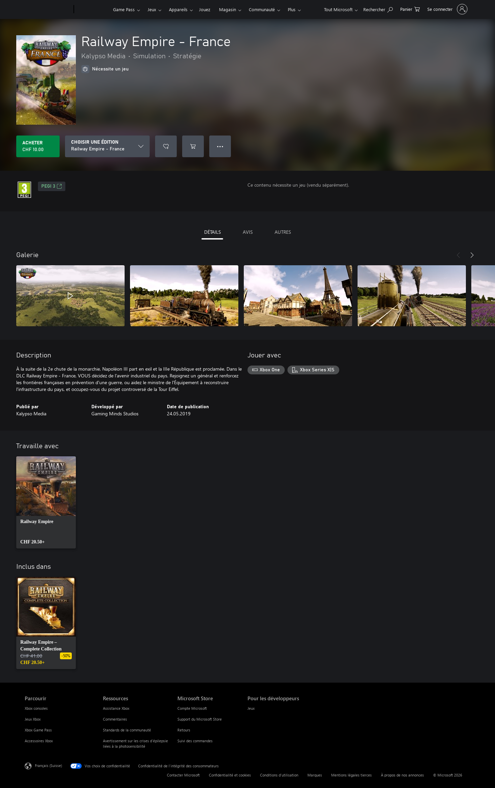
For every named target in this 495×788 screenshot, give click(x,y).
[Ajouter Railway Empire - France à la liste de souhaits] (166, 146)
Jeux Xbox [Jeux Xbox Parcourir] (33, 719)
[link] (46, 502)
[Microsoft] (48, 9)
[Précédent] (458, 255)
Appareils (178, 9)
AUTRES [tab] (283, 232)
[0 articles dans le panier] (410, 9)
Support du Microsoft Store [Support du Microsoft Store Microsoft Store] (199, 719)
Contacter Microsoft (183, 775)
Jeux (152, 9)
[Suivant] (472, 255)
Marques (314, 775)
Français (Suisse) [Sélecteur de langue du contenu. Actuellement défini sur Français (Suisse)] (48, 765)
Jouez (204, 9)
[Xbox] (92, 9)
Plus (292, 9)
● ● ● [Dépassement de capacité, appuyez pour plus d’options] (220, 146)
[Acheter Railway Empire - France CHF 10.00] (38, 146)
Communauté (262, 9)
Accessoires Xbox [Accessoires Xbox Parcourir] (39, 741)
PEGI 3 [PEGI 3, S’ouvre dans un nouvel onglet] (51, 186)
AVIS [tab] (248, 232)
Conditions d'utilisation (279, 775)
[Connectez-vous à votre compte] (446, 9)
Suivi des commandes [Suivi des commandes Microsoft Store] (195, 741)
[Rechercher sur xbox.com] (378, 8)
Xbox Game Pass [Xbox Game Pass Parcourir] (38, 730)
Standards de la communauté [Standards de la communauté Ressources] (127, 730)
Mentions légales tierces (351, 775)
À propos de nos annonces (402, 775)
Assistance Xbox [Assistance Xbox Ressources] (116, 708)
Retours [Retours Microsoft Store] (183, 730)
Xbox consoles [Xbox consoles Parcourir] (36, 708)
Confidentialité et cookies (230, 775)
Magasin (227, 9)
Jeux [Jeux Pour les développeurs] (251, 708)
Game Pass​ (124, 9)
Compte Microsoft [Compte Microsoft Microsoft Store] (192, 708)
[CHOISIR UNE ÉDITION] (107, 146)
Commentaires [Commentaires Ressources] (115, 719)
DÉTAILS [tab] (212, 232)
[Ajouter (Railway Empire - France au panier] (193, 146)
